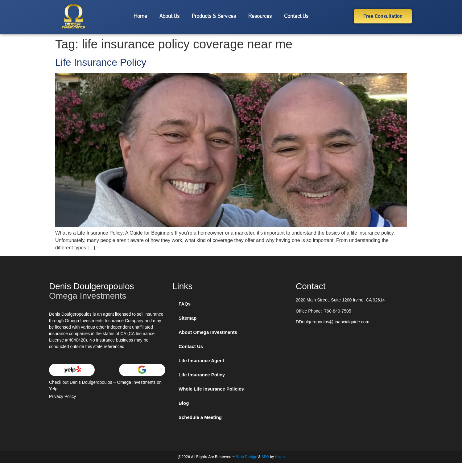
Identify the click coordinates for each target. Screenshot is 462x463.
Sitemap (187, 318)
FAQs (185, 303)
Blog (184, 403)
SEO (265, 456)
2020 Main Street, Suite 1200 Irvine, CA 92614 (340, 299)
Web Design (246, 456)
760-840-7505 (337, 311)
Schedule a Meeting (200, 417)
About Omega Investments (208, 332)
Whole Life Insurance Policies (211, 388)
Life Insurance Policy (100, 62)
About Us (169, 16)
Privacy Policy (62, 396)
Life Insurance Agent (201, 360)
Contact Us (296, 16)
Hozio (280, 456)
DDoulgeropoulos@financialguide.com (332, 321)
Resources (260, 16)
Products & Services (214, 16)
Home (140, 16)
